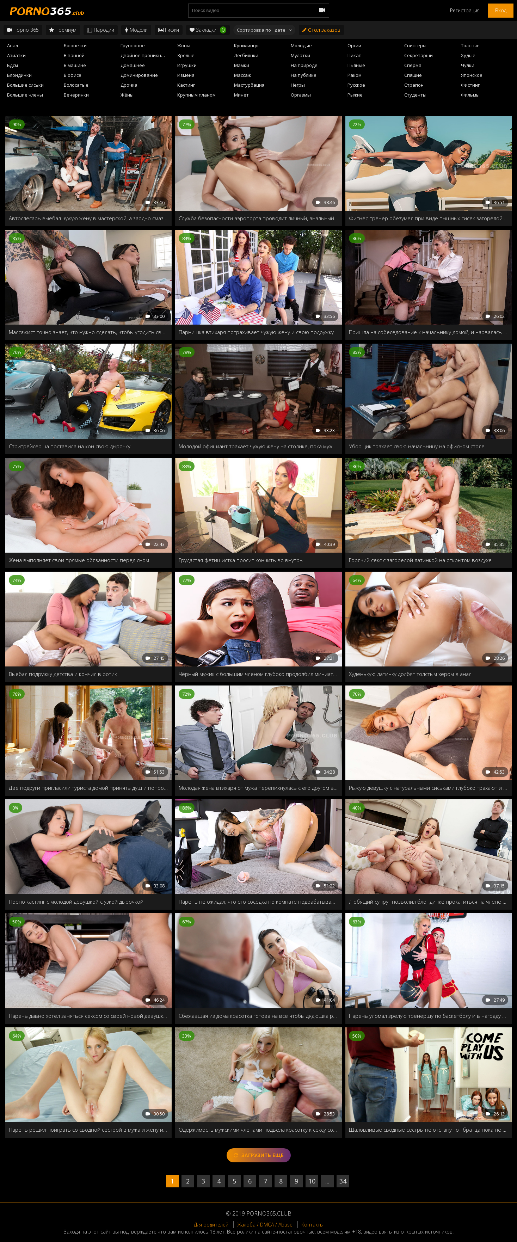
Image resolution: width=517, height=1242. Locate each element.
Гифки (168, 29)
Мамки (241, 65)
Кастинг (186, 85)
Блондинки (19, 75)
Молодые (301, 45)
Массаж (242, 75)
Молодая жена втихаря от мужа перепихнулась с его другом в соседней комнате (258, 787)
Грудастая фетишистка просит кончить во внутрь (241, 560)
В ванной (74, 55)
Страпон (414, 85)
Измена (186, 75)
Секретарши (418, 55)
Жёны (127, 95)
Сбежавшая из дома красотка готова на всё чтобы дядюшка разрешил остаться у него (258, 1015)
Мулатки (300, 55)
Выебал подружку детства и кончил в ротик (63, 673)
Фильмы (470, 95)
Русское (356, 85)
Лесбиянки (246, 55)
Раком (354, 75)
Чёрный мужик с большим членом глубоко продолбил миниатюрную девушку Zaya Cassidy (258, 673)
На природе (304, 65)
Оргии (354, 45)
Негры (298, 85)
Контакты (312, 1224)
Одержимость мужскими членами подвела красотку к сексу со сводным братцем (258, 1129)
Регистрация (465, 10)
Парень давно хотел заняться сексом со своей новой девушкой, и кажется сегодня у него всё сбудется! (88, 1015)
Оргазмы (301, 95)
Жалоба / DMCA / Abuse (265, 1224)
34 (342, 1181)
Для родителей (211, 1224)
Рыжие (355, 95)
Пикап (354, 55)
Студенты (415, 95)
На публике (303, 75)
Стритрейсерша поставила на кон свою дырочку (69, 446)
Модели (136, 29)
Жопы (183, 45)
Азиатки (16, 55)
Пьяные (356, 65)
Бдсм (12, 65)
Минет (241, 95)
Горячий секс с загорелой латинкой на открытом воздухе (420, 560)
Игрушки (187, 65)
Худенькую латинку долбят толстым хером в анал (410, 673)
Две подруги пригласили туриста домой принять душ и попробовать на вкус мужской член (88, 787)
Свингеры (415, 45)
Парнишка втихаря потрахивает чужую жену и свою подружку (256, 332)
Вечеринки (76, 95)
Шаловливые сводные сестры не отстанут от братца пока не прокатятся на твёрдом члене (428, 1129)
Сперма (412, 65)
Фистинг (470, 85)
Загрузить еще (259, 1155)
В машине (75, 65)
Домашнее (133, 65)
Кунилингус (246, 45)
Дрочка (129, 85)
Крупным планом (196, 95)
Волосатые (76, 85)
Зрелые (186, 55)
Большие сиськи (25, 85)
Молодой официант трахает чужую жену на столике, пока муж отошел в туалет (258, 446)
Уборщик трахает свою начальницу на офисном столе (417, 446)
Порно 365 (23, 29)
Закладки (208, 29)
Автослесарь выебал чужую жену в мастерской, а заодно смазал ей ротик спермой (88, 218)
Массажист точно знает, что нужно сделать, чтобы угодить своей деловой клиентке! (88, 332)
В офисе (72, 75)
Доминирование (139, 75)
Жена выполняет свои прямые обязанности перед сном (79, 560)
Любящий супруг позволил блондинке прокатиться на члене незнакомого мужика (428, 901)
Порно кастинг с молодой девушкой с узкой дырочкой (76, 901)
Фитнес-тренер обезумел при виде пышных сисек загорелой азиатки (428, 218)
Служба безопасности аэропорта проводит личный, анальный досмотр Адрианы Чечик (258, 218)
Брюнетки (75, 45)
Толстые (470, 45)
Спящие (413, 75)
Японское (471, 75)
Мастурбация (249, 85)
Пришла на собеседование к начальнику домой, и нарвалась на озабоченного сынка (428, 332)
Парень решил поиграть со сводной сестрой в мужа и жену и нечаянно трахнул (88, 1129)
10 (311, 1181)
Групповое (133, 45)
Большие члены (25, 95)
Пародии (100, 29)
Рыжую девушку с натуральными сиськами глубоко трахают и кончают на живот (428, 787)
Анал (12, 45)
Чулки (467, 65)
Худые (468, 55)
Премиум (62, 29)
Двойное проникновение (147, 55)
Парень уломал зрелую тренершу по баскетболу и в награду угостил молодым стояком (428, 1015)
